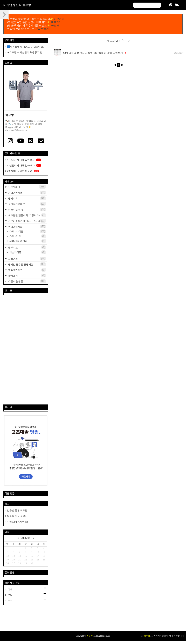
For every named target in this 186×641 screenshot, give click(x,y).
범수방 (89, 636)
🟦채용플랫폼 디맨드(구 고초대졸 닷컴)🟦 (24, 46)
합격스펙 (27, 275)
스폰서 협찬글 (27, 281)
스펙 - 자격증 (27, 231)
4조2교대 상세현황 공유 (23, 171)
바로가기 (59, 19)
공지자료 (27, 198)
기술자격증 (27, 252)
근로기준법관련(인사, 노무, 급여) (27, 221)
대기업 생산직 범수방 (17, 5)
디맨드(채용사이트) (17, 521)
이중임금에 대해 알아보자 (24, 160)
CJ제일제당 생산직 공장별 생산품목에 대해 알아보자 (93, 52)
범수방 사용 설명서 (17, 516)
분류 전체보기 (25, 187)
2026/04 (25, 538)
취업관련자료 (27, 226)
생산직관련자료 (27, 204)
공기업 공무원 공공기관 (27, 264)
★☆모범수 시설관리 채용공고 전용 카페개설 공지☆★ (25, 52)
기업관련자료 (27, 192)
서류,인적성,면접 (27, 241)
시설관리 (27, 258)
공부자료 (27, 247)
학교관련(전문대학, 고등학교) (27, 215)
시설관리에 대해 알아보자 (24, 165)
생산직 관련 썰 (27, 209)
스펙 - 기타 (27, 236)
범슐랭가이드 (27, 270)
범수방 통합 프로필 (17, 510)
